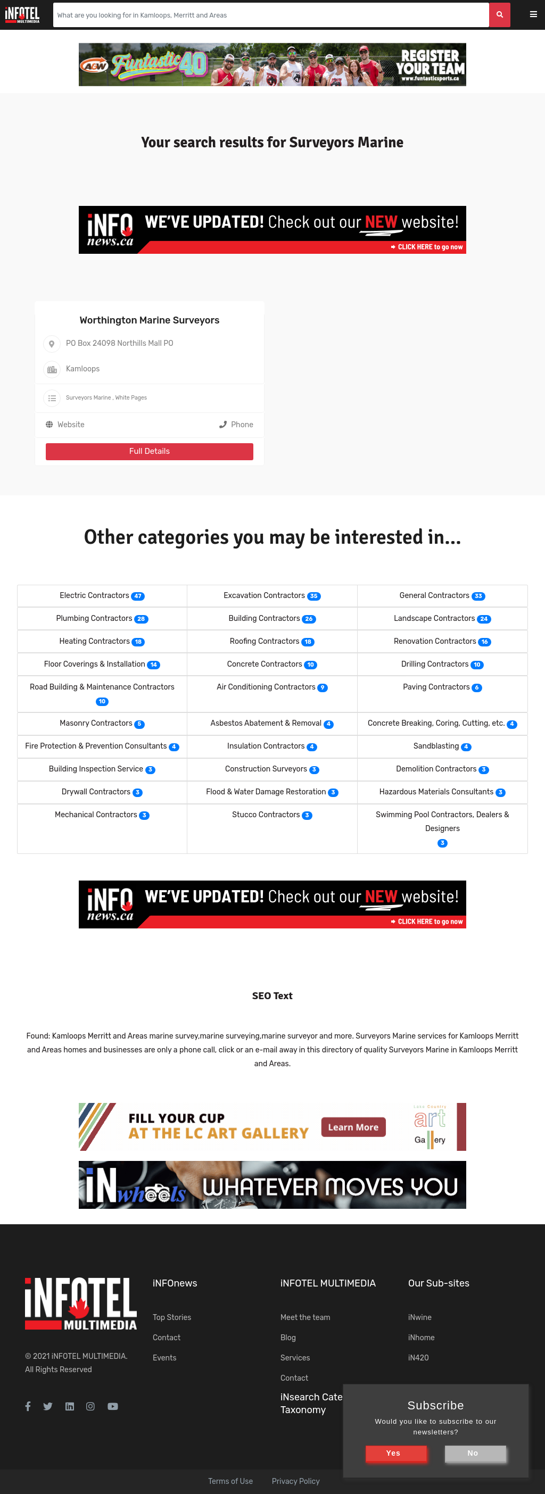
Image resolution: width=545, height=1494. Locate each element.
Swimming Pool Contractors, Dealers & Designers (442, 821)
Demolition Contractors (436, 769)
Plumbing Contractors (94, 618)
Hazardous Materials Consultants (436, 791)
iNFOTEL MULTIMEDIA (89, 1356)
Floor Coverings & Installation (94, 664)
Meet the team (305, 1317)
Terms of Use (230, 1481)
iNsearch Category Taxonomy (321, 1403)
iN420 (418, 1358)
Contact (166, 1337)
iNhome (421, 1337)
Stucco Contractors (266, 814)
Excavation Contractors (264, 595)
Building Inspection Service (96, 769)
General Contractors (434, 595)
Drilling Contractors (435, 664)
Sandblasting (436, 746)
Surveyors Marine (88, 397)
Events (165, 1358)
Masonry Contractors (96, 723)
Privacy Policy (296, 1481)
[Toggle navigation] (540, 15)
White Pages (131, 397)
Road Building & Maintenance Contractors (102, 687)
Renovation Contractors (435, 641)
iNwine (420, 1317)
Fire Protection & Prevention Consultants (96, 746)
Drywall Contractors (96, 791)
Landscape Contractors (434, 618)
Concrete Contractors (264, 664)
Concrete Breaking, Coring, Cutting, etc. (436, 723)
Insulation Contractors (266, 746)
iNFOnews (175, 1283)
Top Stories (172, 1317)
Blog (288, 1337)
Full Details (149, 451)
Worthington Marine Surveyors (149, 320)
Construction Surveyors (266, 769)
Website (71, 424)
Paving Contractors (436, 687)
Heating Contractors (95, 641)
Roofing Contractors (265, 641)
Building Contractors (264, 618)
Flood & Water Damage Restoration (266, 791)
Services (295, 1358)
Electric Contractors (94, 595)
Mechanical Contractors (96, 814)
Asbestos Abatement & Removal (266, 723)
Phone (236, 424)
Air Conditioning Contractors (266, 687)
